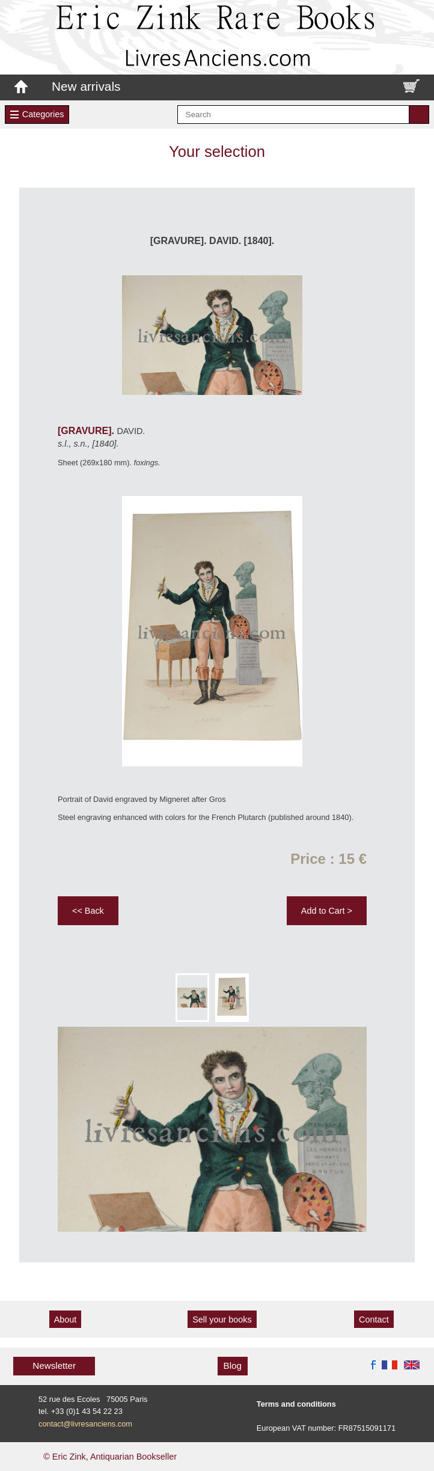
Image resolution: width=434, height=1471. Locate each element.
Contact (374, 1319)
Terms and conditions (296, 1403)
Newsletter (54, 1365)
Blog (233, 1365)
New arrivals (86, 86)
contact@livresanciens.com (85, 1423)
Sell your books (221, 1319)
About (65, 1319)
